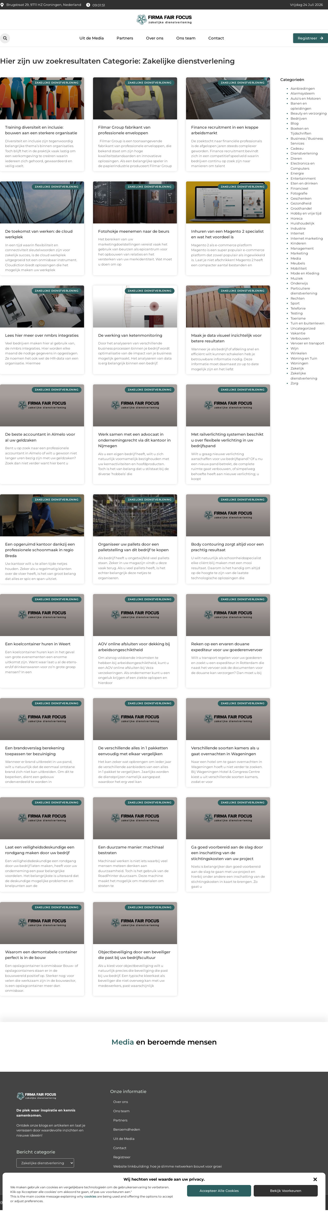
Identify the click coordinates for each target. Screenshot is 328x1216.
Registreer (121, 1163)
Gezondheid (301, 209)
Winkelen (299, 359)
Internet (297, 239)
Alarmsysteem (303, 99)
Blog (295, 129)
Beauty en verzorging (309, 119)
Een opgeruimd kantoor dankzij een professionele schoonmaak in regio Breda (40, 555)
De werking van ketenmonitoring (130, 341)
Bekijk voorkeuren (285, 1191)
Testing (297, 319)
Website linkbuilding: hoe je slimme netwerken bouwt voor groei (167, 1172)
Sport (295, 309)
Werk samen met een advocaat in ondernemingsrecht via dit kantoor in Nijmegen (134, 446)
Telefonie (298, 314)
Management (302, 254)
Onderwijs (299, 289)
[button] (315, 1179)
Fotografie (299, 199)
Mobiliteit (299, 274)
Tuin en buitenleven (307, 329)
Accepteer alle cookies (219, 1191)
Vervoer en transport (307, 349)
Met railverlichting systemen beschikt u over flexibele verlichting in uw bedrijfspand (227, 446)
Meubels (298, 269)
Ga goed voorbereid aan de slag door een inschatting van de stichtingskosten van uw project (227, 858)
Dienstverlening (304, 159)
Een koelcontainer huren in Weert (37, 649)
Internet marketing (307, 244)
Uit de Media (91, 38)
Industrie (298, 234)
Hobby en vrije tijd (306, 219)
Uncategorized (303, 334)
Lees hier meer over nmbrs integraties (42, 341)
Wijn (295, 354)
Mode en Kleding (305, 279)
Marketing (299, 259)
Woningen (299, 369)
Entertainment (303, 184)
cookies (90, 1196)
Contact (216, 38)
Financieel (299, 194)
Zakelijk (297, 374)
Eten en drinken (304, 189)
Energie (297, 179)
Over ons (154, 38)
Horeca (297, 224)
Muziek (297, 284)
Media (296, 264)
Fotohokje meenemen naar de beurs (133, 236)
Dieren (296, 164)
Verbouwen (300, 344)
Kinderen (298, 249)
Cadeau (297, 154)
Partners (125, 38)
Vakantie (298, 339)
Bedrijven (299, 124)
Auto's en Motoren (306, 104)
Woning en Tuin (304, 364)
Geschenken (301, 204)
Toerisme (298, 324)
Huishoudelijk (302, 229)
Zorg (294, 389)
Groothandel (301, 214)
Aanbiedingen (303, 94)
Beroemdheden (126, 1135)
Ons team (186, 38)
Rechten (298, 304)
